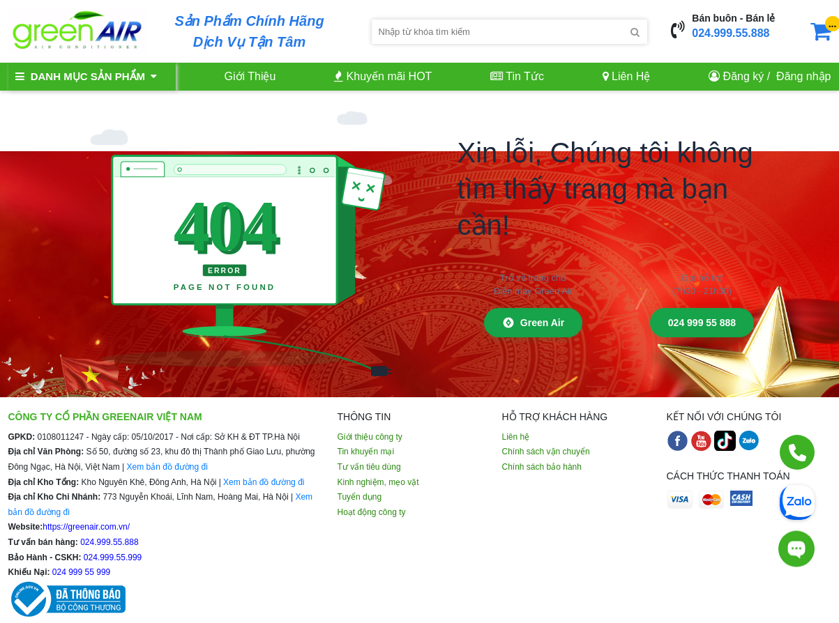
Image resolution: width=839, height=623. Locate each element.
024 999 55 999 (80, 572)
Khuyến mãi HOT (383, 76)
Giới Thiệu (250, 76)
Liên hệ (516, 437)
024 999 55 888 (702, 322)
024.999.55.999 (112, 557)
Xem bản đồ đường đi (166, 467)
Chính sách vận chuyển (546, 451)
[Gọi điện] (797, 452)
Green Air (533, 322)
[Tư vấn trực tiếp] (796, 546)
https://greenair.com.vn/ (86, 527)
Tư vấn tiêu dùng (369, 467)
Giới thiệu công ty (370, 437)
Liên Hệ (627, 76)
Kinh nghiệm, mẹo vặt (378, 482)
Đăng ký (743, 76)
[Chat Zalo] (797, 501)
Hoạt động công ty (372, 512)
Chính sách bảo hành (542, 467)
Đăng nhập (803, 76)
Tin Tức (517, 76)
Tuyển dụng (360, 497)
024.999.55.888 (730, 33)
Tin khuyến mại (366, 451)
